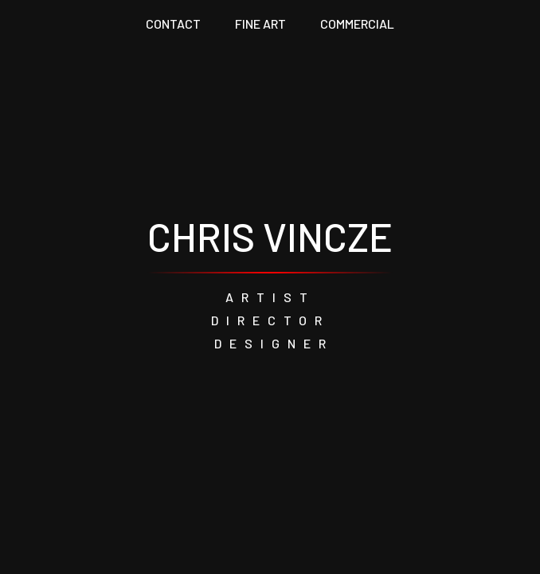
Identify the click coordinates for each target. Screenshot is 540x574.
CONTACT (173, 23)
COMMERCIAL (357, 23)
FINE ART (260, 23)
